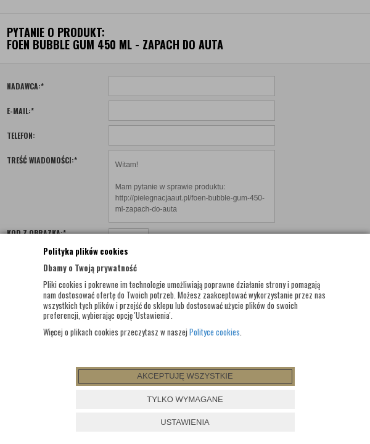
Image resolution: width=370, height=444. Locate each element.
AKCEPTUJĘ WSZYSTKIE (184, 375)
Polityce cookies (214, 332)
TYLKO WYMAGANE (185, 399)
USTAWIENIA (184, 422)
